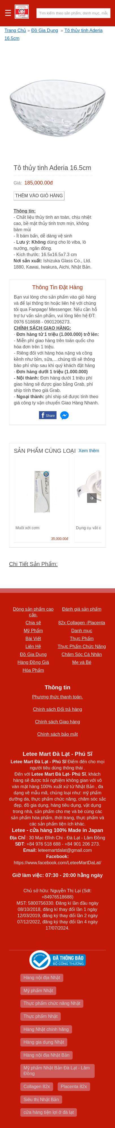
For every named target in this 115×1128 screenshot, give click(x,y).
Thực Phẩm (82, 638)
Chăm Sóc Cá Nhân (82, 654)
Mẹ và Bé (81, 662)
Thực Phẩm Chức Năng (82, 646)
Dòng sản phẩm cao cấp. (33, 612)
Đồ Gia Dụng (44, 30)
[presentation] (92, 498)
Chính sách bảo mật (57, 734)
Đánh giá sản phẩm (81, 609)
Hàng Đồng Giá (33, 662)
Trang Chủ (15, 30)
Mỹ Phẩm (33, 630)
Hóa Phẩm (33, 670)
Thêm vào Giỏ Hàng (39, 195)
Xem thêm (89, 450)
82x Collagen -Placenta (81, 622)
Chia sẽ (33, 622)
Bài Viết (33, 638)
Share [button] (50, 416)
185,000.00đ (38, 183)
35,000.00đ (59, 539)
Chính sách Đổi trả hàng (57, 709)
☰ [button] (8, 13)
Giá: (18, 183)
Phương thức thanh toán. (57, 696)
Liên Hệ (33, 646)
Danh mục (81, 630)
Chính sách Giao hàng (57, 721)
